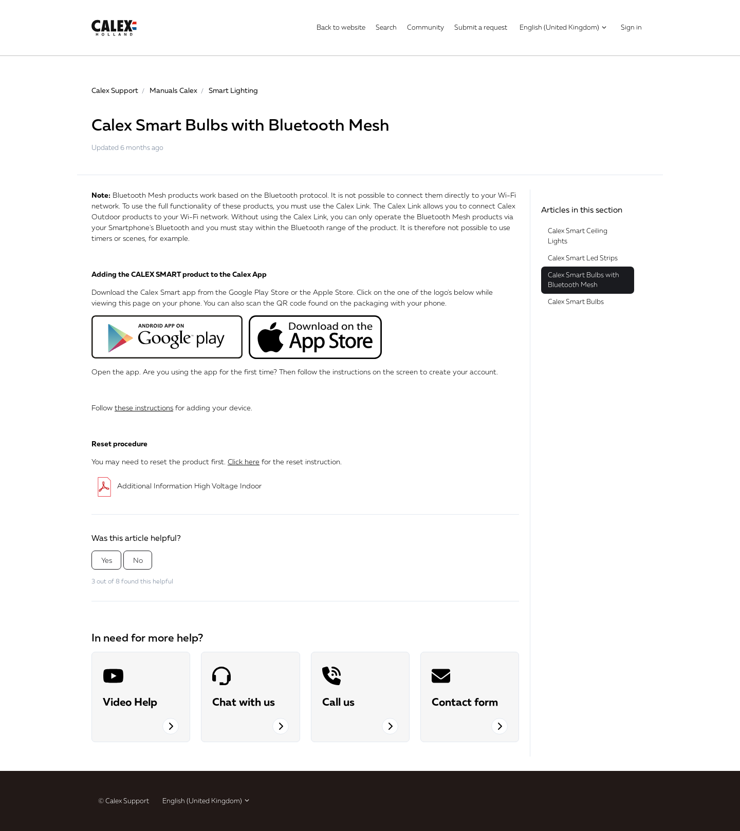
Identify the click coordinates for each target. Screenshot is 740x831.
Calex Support (114, 90)
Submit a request (480, 27)
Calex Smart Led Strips (583, 258)
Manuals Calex (173, 90)
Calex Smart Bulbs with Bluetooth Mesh (583, 280)
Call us (338, 701)
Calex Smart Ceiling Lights (577, 235)
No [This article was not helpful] (138, 560)
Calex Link (352, 205)
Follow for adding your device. (171, 407)
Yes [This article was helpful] (106, 560)
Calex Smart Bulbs (576, 301)
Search (386, 27)
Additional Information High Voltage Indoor (176, 485)
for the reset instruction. (285, 461)
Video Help (130, 701)
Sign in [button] (631, 27)
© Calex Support (123, 801)
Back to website (341, 27)
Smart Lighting (233, 90)
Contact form (465, 701)
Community (425, 27)
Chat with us (243, 701)
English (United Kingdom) (563, 27)
